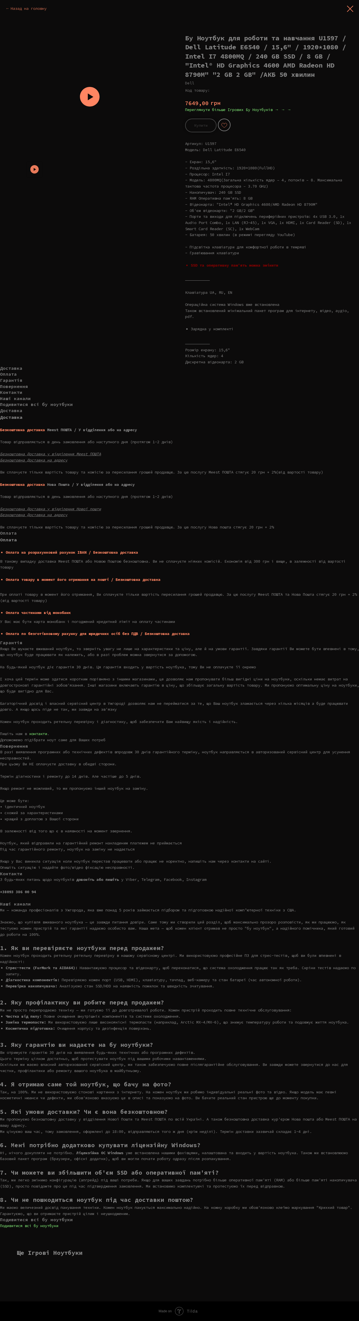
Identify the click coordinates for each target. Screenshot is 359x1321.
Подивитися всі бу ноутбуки (29, 1225)
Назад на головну (29, 8)
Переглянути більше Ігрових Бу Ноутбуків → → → (238, 109)
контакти (38, 733)
